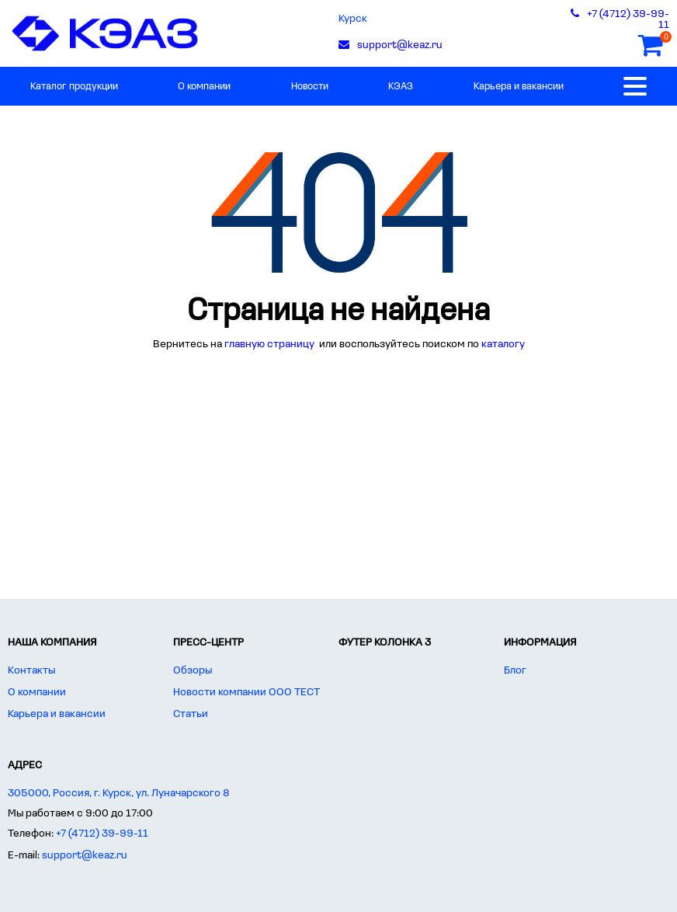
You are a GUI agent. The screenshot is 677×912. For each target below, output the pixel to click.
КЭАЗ (400, 87)
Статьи (190, 714)
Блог (515, 671)
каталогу (503, 344)
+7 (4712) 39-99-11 (102, 834)
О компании (204, 87)
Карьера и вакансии (519, 87)
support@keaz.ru (84, 856)
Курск (352, 19)
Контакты (31, 671)
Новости (309, 87)
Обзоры (192, 671)
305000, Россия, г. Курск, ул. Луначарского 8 (119, 793)
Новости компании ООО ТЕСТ (246, 692)
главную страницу (270, 344)
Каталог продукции (74, 87)
